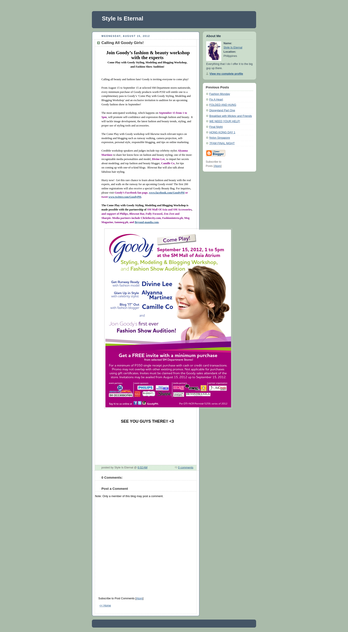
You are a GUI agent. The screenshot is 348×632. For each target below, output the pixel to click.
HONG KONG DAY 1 (222, 132)
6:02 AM (143, 467)
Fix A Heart (216, 99)
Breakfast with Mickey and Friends (230, 116)
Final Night (216, 126)
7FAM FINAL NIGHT (222, 143)
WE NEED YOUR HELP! (224, 121)
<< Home (105, 605)
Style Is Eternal (122, 18)
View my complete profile (226, 73)
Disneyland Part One (222, 110)
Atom (139, 598)
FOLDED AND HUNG (222, 104)
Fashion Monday (219, 94)
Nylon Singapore (219, 137)
